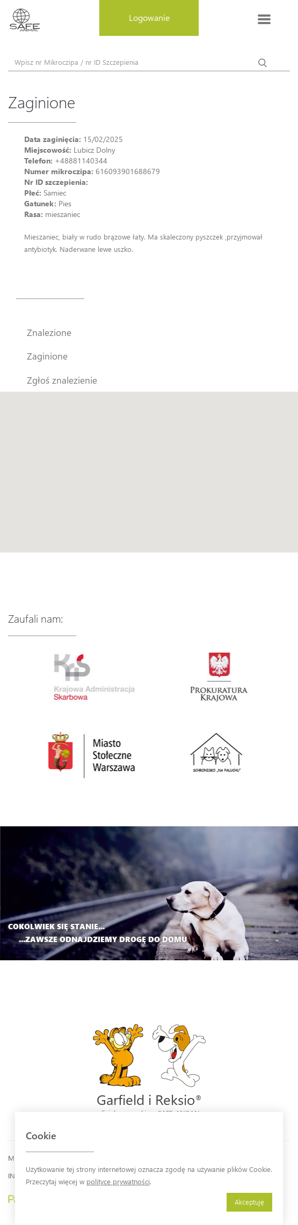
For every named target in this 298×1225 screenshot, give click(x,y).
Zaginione (47, 356)
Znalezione (49, 332)
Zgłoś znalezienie (62, 380)
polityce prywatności (118, 1181)
